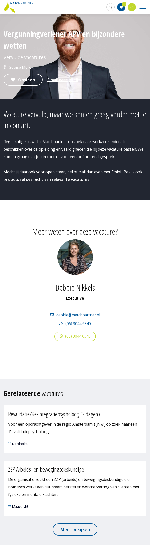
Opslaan (26, 80)
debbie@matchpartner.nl (78, 314)
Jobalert (132, 7)
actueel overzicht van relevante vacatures (50, 179)
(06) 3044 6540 (78, 323)
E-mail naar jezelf (62, 79)
